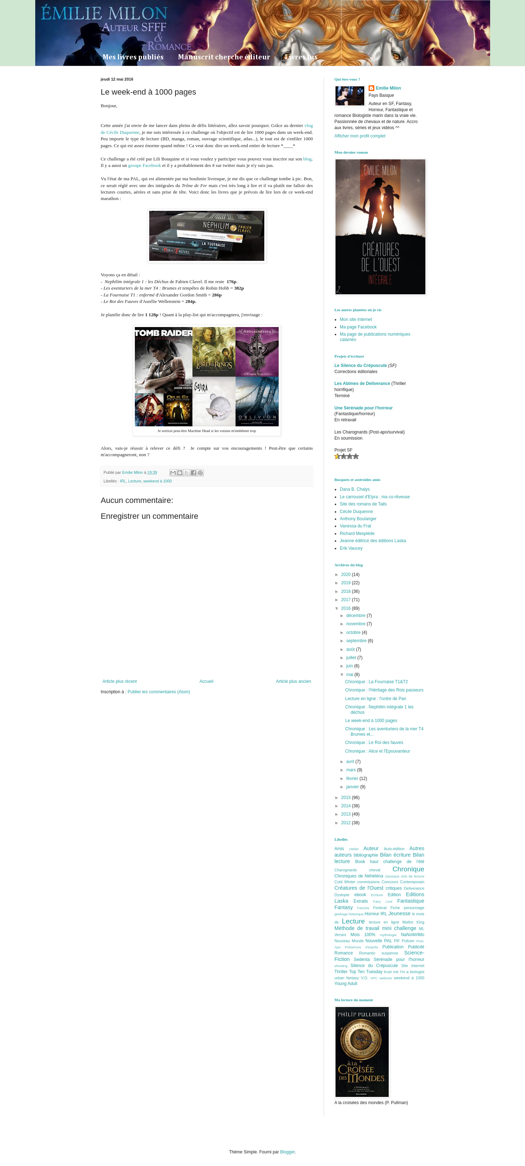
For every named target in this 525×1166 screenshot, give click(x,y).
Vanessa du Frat (355, 525)
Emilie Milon (388, 88)
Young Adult (345, 983)
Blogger (287, 1151)
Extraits (360, 901)
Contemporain (412, 882)
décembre (356, 615)
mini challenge (399, 928)
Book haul (366, 861)
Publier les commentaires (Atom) (159, 691)
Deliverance (414, 888)
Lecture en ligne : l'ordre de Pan (375, 698)
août (351, 649)
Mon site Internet (356, 319)
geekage (341, 914)
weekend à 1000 (157, 481)
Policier (408, 941)
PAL (388, 940)
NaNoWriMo (412, 934)
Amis (339, 848)
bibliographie (366, 855)
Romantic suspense (378, 953)
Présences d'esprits (361, 947)
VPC (374, 978)
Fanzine (363, 908)
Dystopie (342, 895)
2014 (346, 805)
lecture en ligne (384, 922)
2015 (346, 797)
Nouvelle (373, 940)
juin (350, 665)
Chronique (408, 869)
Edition (394, 894)
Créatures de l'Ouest (358, 888)
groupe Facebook (144, 165)
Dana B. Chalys (355, 489)
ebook (360, 894)
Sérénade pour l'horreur (399, 959)
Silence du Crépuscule (374, 965)
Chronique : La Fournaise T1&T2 (376, 681)
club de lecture (412, 876)
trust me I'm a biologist (404, 972)
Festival (380, 908)
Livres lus (301, 57)
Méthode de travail (356, 928)
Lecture (134, 481)
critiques (394, 888)
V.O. (365, 978)
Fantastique (410, 901)
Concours (390, 882)
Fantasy (343, 907)
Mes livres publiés (133, 57)
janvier (353, 786)
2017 (346, 599)
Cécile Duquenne (356, 511)
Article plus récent (119, 681)
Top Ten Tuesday (366, 971)
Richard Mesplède (357, 533)
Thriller (341, 971)
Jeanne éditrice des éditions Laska (373, 540)
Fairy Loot (383, 901)
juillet (351, 657)
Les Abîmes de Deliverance (362, 383)
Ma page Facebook (358, 327)
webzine (385, 978)
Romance (343, 953)
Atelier (354, 849)
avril (350, 761)
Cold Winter (344, 882)
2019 (346, 582)
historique (356, 914)
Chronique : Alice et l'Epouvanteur (377, 751)
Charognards (345, 870)
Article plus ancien (293, 681)
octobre (354, 632)
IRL (123, 481)
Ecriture (377, 895)
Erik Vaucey (351, 548)
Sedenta (362, 959)
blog (307, 159)
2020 (346, 574)
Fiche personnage (407, 908)
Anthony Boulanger (358, 518)
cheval (374, 870)
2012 (346, 822)
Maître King (413, 922)
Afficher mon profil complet (359, 136)
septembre (357, 640)
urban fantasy (346, 978)
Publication (392, 946)
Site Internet (412, 965)
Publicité (416, 946)
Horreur (372, 913)
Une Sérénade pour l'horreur (363, 407)
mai (350, 674)
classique (392, 876)
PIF (397, 941)
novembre (356, 623)
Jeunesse (399, 913)
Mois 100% (363, 934)
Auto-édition (394, 849)
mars (351, 769)
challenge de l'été (403, 861)
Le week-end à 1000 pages (371, 720)
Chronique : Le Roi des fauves (374, 742)
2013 (346, 814)
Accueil (207, 681)
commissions (368, 882)
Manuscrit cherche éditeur (224, 57)
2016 (346, 608)
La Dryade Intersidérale (142, 23)
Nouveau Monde (349, 941)
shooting (340, 966)
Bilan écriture (395, 855)
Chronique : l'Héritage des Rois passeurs (384, 690)
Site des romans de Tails (363, 504)
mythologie (388, 935)
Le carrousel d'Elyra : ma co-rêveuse (375, 496)
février (353, 778)
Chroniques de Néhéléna (358, 876)
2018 (346, 591)
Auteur (371, 848)
